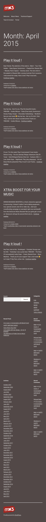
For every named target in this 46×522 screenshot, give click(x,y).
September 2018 (8, 435)
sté (28, 87)
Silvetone (36, 359)
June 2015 (6, 462)
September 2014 (8, 484)
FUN (35, 300)
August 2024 (7, 389)
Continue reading (9, 78)
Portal (17, 20)
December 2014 (8, 477)
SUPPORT (36, 310)
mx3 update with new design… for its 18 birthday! (15, 330)
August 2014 (7, 486)
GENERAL (13, 85)
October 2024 (7, 385)
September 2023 (8, 397)
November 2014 (8, 479)
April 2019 (6, 418)
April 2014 (6, 496)
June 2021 (6, 404)
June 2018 (6, 440)
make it (17, 226)
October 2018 (7, 433)
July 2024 (6, 392)
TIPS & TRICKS (38, 312)
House (20, 87)
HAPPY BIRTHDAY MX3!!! (11, 325)
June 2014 (6, 491)
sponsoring (29, 226)
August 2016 (7, 448)
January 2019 (7, 426)
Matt (35, 324)
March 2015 (7, 469)
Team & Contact (9, 20)
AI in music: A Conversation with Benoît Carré (16, 323)
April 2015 (6, 467)
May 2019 (6, 416)
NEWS (16, 224)
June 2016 (6, 450)
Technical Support (26, 16)
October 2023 (7, 394)
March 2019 (7, 421)
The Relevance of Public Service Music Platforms (14, 334)
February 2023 (8, 402)
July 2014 (6, 489)
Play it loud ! (13, 60)
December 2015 (8, 452)
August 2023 (7, 399)
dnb (13, 87)
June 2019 (6, 414)
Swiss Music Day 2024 (10, 328)
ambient (10, 87)
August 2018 (7, 438)
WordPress (18, 515)
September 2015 (8, 457)
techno (31, 87)
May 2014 (6, 494)
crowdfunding (11, 226)
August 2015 (7, 460)
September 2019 (8, 406)
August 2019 (7, 409)
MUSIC (13, 224)
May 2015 (6, 465)
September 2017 (8, 443)
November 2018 (8, 431)
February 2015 (8, 472)
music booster (22, 226)
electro (16, 87)
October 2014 (7, 482)
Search (5, 296)
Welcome (6, 16)
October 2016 (7, 445)
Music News (15, 16)
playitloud (24, 87)
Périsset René (37, 337)
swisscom (35, 226)
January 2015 (7, 474)
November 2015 (8, 455)
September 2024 (8, 387)
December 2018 (8, 428)
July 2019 (6, 411)
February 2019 (8, 423)
